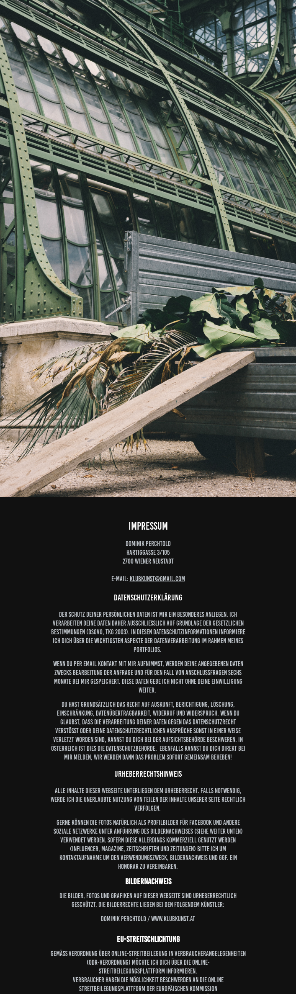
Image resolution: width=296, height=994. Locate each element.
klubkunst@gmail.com (157, 578)
